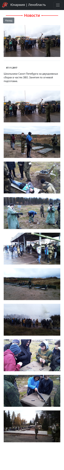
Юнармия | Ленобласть (24, 5)
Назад (8, 20)
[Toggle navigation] (58, 5)
